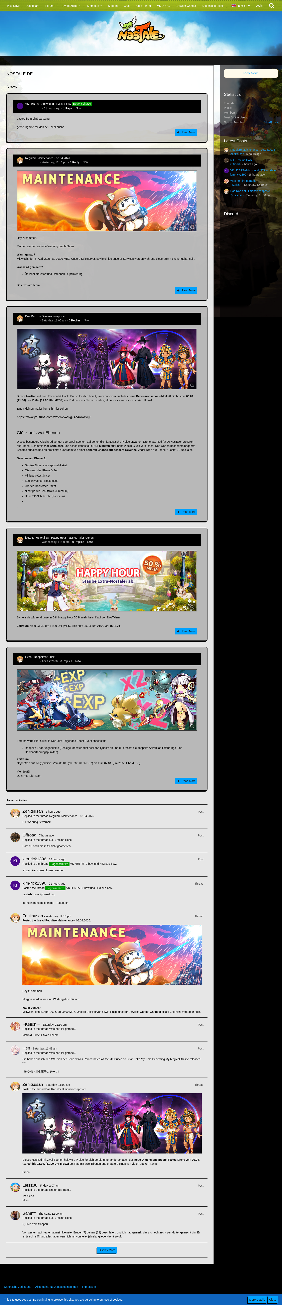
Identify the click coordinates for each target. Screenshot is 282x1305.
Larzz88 (29, 1185)
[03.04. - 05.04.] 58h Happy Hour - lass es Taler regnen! (59, 537)
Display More (107, 1250)
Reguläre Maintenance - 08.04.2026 (47, 158)
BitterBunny (271, 122)
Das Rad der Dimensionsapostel (45, 316)
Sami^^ (29, 1213)
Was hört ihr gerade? (62, 1028)
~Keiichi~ (31, 1024)
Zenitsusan (32, 162)
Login (259, 5)
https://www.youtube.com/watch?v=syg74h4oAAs (52, 417)
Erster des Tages (59, 1189)
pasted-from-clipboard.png (33, 118)
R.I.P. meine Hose (60, 839)
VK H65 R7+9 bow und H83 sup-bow (48, 103)
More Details (257, 1299)
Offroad (29, 835)
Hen (26, 1048)
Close (272, 1299)
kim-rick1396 (33, 108)
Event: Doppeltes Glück (39, 657)
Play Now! (251, 73)
